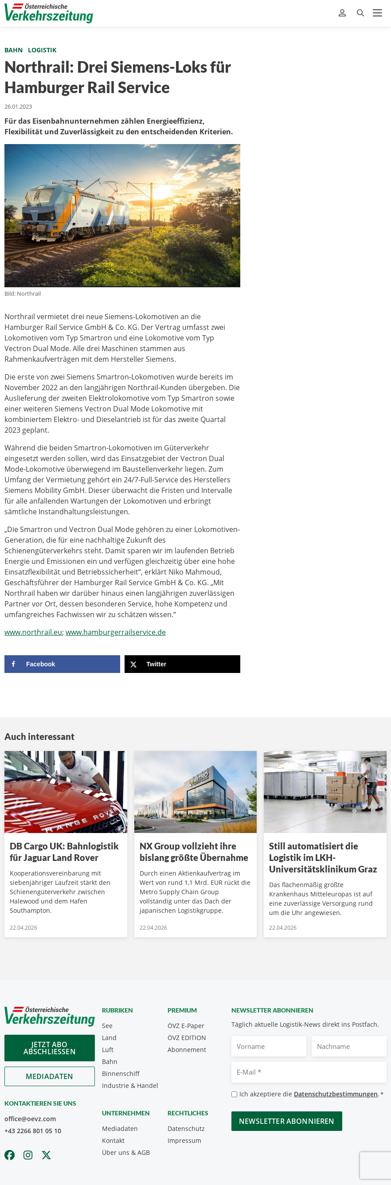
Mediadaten (50, 1076)
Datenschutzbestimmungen (336, 1094)
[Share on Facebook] (62, 664)
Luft (107, 1049)
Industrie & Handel (130, 1085)
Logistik (42, 50)
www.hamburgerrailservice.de (116, 632)
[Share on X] (182, 664)
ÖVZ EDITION (187, 1037)
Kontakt (113, 1140)
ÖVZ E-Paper (186, 1025)
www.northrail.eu (33, 632)
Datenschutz (186, 1128)
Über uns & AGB (126, 1152)
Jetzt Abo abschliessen (49, 1048)
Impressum (184, 1140)
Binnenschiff (121, 1073)
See (107, 1025)
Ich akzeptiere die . (311, 1094)
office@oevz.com (30, 1119)
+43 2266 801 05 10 (32, 1130)
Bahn (13, 50)
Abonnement (187, 1049)
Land (109, 1037)
